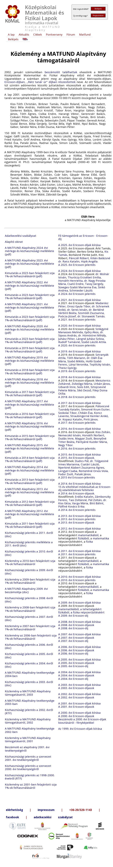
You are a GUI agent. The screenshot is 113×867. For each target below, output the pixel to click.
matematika (101, 538)
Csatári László (90, 464)
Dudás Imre (66, 438)
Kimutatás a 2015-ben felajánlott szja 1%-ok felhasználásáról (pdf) (30, 437)
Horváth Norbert (93, 435)
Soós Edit (83, 387)
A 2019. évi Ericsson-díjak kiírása (79, 351)
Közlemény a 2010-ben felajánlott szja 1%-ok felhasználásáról (30, 562)
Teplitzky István (99, 364)
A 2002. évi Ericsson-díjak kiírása (79, 694)
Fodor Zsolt (65, 474)
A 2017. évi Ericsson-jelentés (76, 422)
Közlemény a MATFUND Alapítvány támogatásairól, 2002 (28, 720)
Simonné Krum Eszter (95, 409)
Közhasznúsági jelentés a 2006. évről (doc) (29, 646)
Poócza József (67, 316)
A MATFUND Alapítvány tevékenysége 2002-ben (29, 730)
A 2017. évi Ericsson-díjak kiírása (79, 403)
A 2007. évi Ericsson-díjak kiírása (79, 634)
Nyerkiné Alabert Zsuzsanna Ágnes (81, 467)
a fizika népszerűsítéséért (87, 612)
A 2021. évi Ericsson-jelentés (76, 319)
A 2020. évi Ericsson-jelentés (76, 345)
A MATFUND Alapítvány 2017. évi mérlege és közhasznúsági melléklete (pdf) (29, 404)
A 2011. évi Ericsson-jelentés (76, 554)
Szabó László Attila (93, 342)
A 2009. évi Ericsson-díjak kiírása (79, 602)
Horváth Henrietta (70, 280)
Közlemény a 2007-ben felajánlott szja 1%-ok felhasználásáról (30, 627)
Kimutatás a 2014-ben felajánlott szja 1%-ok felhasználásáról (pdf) (30, 459)
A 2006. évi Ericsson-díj (73, 653)
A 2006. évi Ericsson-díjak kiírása (79, 647)
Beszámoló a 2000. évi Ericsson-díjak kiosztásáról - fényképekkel (82, 720)
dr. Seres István (77, 309)
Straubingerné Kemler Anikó (89, 416)
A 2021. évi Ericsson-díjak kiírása (79, 300)
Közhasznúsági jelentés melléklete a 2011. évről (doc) (29, 543)
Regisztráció (98, 15)
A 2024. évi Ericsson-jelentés (76, 294)
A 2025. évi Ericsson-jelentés (76, 265)
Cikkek (37, 34)
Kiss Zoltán (102, 432)
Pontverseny (54, 34)
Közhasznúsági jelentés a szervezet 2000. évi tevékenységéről (28, 767)
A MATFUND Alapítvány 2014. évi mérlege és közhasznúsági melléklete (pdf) (29, 470)
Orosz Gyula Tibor (78, 306)
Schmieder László (80, 290)
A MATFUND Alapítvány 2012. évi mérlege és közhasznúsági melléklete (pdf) (29, 514)
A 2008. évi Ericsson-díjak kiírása (79, 622)
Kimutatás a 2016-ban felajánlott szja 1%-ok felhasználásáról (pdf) (30, 415)
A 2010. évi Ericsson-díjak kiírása (79, 576)
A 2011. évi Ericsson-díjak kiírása (79, 551)
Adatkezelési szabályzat (20, 235)
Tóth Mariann (76, 358)
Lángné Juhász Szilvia (90, 339)
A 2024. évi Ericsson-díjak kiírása (79, 271)
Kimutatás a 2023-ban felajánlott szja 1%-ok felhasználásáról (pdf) (30, 274)
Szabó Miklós (75, 361)
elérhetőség (14, 810)
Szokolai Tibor (67, 413)
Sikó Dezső (84, 390)
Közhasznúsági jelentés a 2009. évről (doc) (29, 571)
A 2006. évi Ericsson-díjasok (76, 650)
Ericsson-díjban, (14, 82)
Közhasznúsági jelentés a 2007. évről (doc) (29, 618)
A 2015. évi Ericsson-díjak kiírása (79, 454)
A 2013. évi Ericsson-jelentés (76, 519)
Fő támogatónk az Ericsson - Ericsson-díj (83, 237)
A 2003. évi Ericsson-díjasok (76, 688)
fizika (89, 541)
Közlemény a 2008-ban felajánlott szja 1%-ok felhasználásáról (30, 608)
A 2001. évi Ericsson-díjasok (76, 706)
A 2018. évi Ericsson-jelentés (76, 397)
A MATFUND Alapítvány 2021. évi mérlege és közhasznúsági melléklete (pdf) (29, 307)
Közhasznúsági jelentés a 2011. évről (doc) (29, 534)
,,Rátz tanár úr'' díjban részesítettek (51, 82)
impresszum (46, 810)
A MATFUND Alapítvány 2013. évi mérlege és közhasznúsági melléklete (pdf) (29, 492)
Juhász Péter (66, 339)
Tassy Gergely (94, 284)
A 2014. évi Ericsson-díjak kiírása (79, 483)
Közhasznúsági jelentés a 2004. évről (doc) (29, 664)
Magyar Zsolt (83, 438)
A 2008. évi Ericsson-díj (73, 628)
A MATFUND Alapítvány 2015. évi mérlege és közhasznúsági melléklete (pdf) (29, 448)
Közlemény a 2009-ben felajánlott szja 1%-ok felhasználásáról (30, 581)
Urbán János (102, 383)
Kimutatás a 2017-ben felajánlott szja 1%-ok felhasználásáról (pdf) (30, 393)
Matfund (85, 34)
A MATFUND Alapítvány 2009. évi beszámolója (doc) (26, 590)
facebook (12, 817)
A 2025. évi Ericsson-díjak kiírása (79, 245)
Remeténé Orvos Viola (93, 471)
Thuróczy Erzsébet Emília (84, 277)
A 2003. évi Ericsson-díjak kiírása (79, 685)
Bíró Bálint (96, 503)
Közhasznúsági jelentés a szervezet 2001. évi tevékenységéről (28, 758)
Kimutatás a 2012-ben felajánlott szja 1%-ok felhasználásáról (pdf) (30, 503)
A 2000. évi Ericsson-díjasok (76, 716)
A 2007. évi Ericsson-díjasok (76, 637)
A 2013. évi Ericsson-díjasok (76, 522)
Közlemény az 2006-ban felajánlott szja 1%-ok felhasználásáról (31, 637)
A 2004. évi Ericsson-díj (73, 679)
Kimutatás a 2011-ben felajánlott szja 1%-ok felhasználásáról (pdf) (30, 525)
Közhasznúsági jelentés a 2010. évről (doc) (29, 553)
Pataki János (83, 474)
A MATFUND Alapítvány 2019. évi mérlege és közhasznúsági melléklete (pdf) (29, 361)
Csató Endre (75, 284)
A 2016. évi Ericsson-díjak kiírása (79, 428)
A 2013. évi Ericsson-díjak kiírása (79, 516)
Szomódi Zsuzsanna (91, 313)
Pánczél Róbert (79, 258)
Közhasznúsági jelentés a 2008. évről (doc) (29, 599)
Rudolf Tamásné (69, 342)
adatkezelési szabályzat (53, 817)
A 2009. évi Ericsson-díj (73, 615)
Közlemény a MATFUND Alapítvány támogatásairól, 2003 (28, 692)
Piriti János (91, 419)
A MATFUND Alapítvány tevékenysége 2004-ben (29, 674)
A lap (11, 34)
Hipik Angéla (89, 261)
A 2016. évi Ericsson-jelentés (76, 448)
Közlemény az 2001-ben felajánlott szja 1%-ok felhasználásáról (31, 786)
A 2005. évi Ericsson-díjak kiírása (79, 659)
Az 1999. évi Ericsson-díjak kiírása (80, 728)
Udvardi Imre (67, 387)
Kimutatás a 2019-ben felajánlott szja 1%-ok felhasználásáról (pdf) (30, 349)
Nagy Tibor (65, 445)
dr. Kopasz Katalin (70, 419)
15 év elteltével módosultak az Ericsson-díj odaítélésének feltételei (84, 488)
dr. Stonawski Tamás (91, 316)
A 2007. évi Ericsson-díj (73, 641)
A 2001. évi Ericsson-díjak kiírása (79, 703)
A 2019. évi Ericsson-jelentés (76, 371)
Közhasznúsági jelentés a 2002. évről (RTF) (29, 711)
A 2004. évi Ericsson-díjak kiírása (79, 672)
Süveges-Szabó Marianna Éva (77, 287)
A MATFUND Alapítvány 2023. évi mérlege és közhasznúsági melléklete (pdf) (29, 263)
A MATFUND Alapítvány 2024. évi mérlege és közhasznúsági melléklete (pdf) (29, 251)
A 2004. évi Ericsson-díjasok (76, 675)
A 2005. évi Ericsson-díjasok (76, 663)
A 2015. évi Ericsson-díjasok (76, 457)
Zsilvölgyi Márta (82, 383)
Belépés (98, 9)
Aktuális (24, 34)
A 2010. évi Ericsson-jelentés (76, 580)
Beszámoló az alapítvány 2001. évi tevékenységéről (27, 748)
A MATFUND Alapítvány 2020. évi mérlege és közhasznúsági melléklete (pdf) (29, 329)
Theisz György (67, 368)
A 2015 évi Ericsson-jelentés (76, 477)
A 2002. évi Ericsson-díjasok (76, 697)
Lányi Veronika (78, 364)
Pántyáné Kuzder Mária (91, 442)
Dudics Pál (82, 461)
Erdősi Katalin (84, 496)
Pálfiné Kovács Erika (71, 506)
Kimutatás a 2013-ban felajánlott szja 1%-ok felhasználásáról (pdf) (30, 481)
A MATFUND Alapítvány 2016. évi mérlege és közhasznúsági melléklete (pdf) (29, 426)
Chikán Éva (85, 413)
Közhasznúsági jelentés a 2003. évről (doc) (29, 683)
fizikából (83, 538)
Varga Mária (80, 503)
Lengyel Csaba (67, 471)
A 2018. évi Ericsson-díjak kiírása (79, 377)
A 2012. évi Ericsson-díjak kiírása (79, 528)
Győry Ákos (91, 332)
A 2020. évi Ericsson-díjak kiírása (79, 325)
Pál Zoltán (95, 500)
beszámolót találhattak (61, 72)
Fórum (71, 34)
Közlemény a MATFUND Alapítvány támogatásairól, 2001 (28, 739)
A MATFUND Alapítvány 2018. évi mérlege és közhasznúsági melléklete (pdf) (29, 382)
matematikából (88, 535)
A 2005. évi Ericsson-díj (73, 666)
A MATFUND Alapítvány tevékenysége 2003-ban (29, 702)
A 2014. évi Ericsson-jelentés (76, 510)
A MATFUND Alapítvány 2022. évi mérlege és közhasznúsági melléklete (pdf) (29, 285)
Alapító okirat (14, 241)
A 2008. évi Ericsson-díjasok (76, 625)
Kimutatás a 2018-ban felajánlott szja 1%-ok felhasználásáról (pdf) (30, 371)
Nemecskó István (69, 435)
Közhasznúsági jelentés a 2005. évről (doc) (29, 655)
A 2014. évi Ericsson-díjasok (76, 493)
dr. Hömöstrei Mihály (92, 335)
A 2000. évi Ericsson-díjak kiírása (79, 712)
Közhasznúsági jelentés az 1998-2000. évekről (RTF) (30, 776)
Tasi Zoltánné (78, 500)
